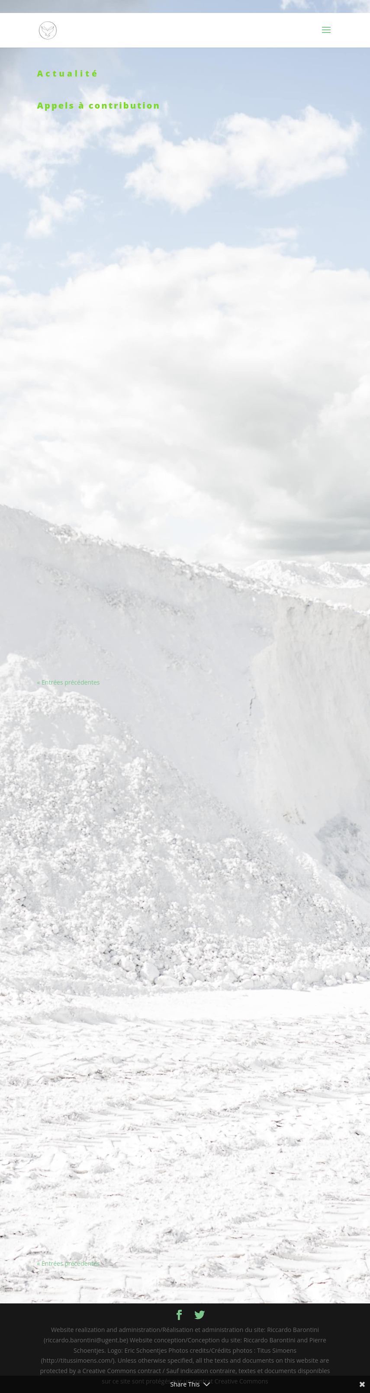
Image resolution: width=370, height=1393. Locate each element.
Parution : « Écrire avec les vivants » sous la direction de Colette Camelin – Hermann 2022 (107, 244)
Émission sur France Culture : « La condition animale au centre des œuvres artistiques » (107, 448)
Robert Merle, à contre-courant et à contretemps (263, 1183)
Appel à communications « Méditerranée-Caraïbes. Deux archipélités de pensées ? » (107, 923)
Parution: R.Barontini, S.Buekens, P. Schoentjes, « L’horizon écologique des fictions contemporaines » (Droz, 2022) (106, 315)
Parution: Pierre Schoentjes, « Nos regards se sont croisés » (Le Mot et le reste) (263, 531)
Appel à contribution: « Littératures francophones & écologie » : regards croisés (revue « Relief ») (107, 831)
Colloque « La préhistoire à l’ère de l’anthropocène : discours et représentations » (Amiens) (107, 629)
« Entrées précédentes (68, 682)
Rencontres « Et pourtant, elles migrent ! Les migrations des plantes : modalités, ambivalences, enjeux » (263, 419)
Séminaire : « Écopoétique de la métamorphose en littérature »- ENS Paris (107, 166)
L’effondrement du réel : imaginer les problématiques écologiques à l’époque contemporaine (107, 1042)
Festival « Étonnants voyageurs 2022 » (263, 320)
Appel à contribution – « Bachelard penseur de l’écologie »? (263, 1089)
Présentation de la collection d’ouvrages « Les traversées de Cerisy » (263, 166)
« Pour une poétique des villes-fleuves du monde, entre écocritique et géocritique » (106, 1131)
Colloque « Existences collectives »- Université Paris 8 (263, 250)
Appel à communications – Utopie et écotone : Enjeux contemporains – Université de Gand (106, 725)
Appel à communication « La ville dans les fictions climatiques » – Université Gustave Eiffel (263, 959)
